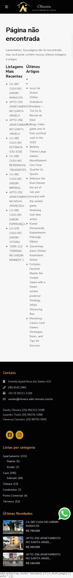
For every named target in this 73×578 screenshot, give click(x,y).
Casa (6, 473)
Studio (11, 467)
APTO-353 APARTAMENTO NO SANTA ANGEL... (43, 540)
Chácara (7, 484)
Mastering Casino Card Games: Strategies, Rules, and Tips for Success (37, 332)
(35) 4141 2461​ (17, 387)
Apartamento (11, 456)
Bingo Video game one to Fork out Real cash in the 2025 (38, 133)
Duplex (11, 461)
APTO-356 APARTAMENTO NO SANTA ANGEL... (43, 556)
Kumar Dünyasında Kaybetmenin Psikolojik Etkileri (38, 232)
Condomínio (10, 490)
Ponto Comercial (13, 495)
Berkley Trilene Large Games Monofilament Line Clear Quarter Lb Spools (38, 160)
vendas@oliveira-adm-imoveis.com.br (30, 399)
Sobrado (12, 478)
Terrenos (8, 501)
